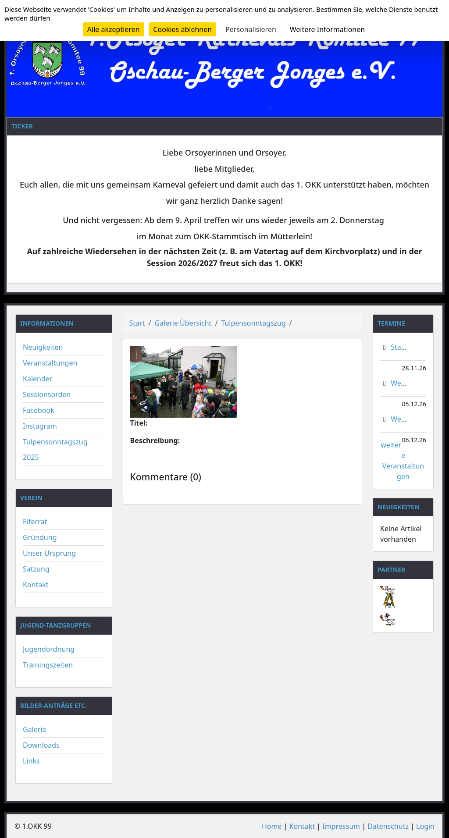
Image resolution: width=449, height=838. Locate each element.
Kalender (37, 378)
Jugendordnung (49, 649)
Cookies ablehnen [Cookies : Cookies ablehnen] (182, 29)
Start (137, 323)
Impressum (341, 826)
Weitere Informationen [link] (327, 29)
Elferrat (35, 521)
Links (31, 761)
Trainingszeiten (48, 665)
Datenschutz (388, 826)
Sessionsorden (47, 394)
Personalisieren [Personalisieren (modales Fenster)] (250, 29)
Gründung (40, 537)
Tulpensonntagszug (253, 323)
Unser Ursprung (49, 553)
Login (425, 826)
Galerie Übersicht (182, 323)
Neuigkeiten (43, 347)
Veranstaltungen (50, 363)
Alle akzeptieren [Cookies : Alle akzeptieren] (113, 29)
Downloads (41, 745)
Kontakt (36, 584)
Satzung (36, 569)
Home (272, 826)
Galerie (34, 729)
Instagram (40, 426)
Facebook (38, 410)
